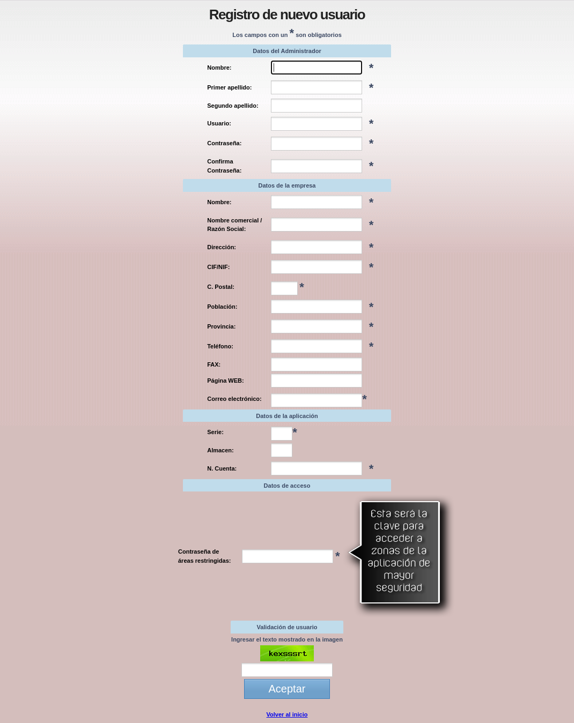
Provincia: (221, 326)
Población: (222, 306)
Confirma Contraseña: (224, 166)
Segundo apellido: (232, 105)
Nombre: (219, 67)
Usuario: (219, 123)
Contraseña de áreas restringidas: (204, 556)
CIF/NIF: (218, 267)
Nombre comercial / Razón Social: (234, 225)
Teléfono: (220, 346)
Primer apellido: (229, 87)
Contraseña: (224, 143)
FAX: (213, 364)
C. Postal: (220, 287)
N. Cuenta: (222, 468)
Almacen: (220, 450)
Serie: (215, 432)
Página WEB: (225, 380)
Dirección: (221, 247)
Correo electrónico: (234, 399)
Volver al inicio (287, 714)
